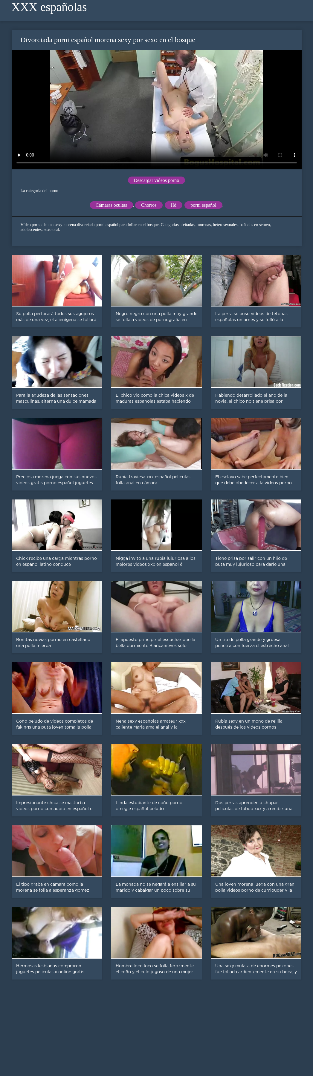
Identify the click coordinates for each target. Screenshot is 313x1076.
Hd (174, 205)
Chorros (149, 205)
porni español (203, 205)
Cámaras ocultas (111, 205)
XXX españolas (49, 7)
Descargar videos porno (156, 180)
